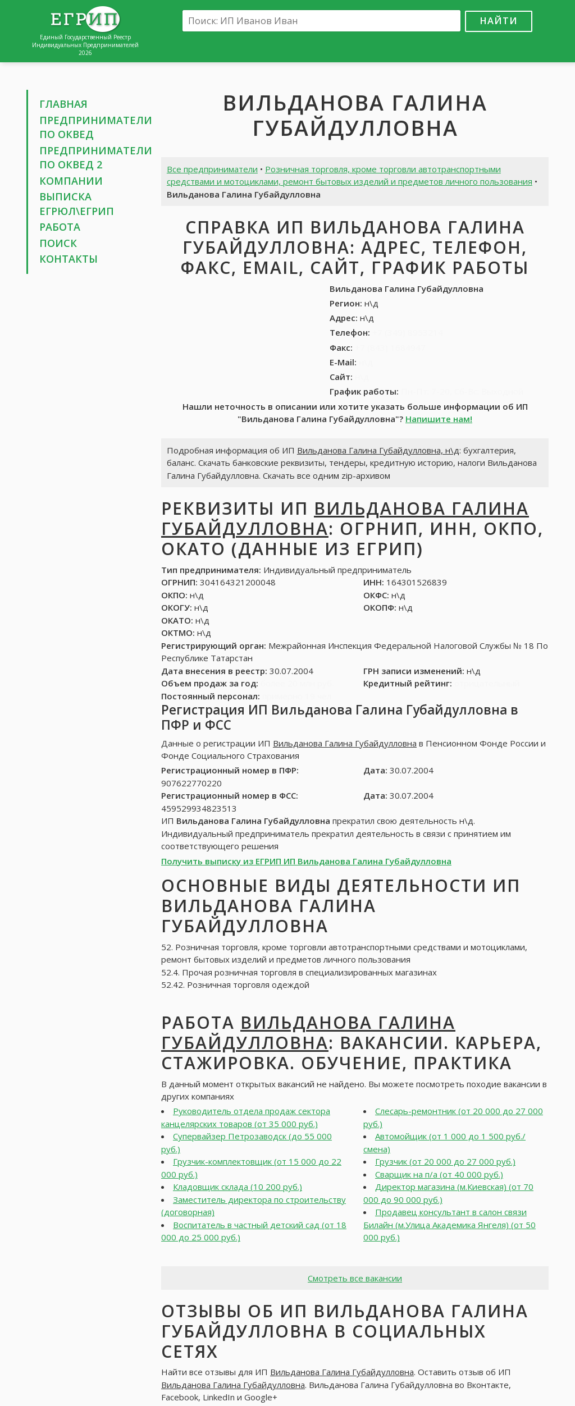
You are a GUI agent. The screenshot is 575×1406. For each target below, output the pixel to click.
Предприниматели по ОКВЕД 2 (95, 158)
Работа (59, 226)
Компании (71, 180)
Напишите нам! (438, 418)
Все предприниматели (212, 169)
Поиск (58, 243)
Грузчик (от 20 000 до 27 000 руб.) (445, 1161)
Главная (63, 104)
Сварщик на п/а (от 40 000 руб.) (439, 1174)
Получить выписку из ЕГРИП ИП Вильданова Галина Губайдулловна (306, 861)
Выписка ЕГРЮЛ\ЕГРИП (76, 204)
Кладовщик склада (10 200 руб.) (237, 1186)
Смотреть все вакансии (355, 1278)
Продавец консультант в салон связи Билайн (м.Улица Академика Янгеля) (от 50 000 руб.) (449, 1224)
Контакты (68, 258)
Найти (499, 20)
